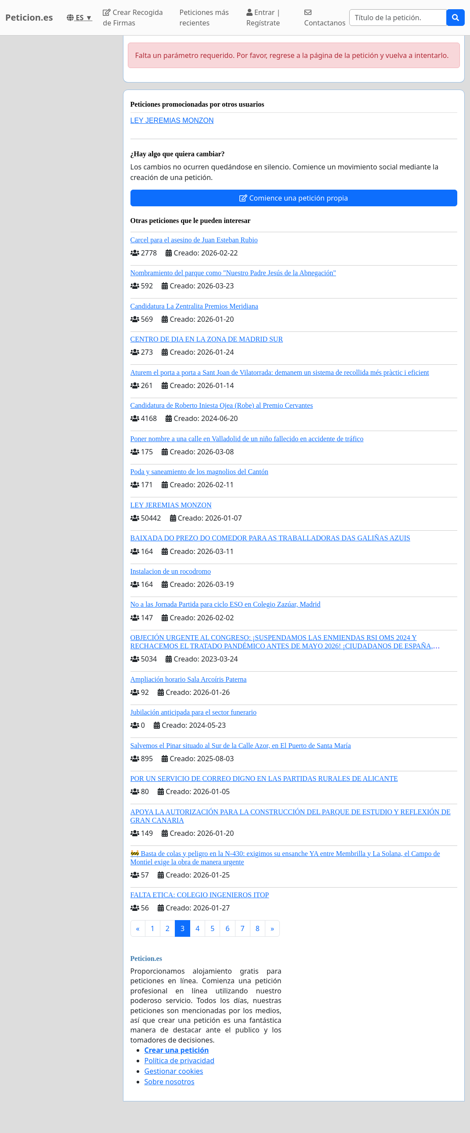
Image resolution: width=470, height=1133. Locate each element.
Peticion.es (29, 17)
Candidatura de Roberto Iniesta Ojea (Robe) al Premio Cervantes (221, 405)
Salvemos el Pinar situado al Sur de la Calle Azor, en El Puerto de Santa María (240, 745)
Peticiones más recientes (204, 17)
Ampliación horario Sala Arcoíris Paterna (188, 679)
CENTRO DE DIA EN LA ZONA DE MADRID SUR (206, 339)
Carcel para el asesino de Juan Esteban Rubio (194, 240)
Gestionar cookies (174, 1071)
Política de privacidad (180, 1060)
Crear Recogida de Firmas (133, 17)
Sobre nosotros (170, 1081)
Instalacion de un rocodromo (170, 571)
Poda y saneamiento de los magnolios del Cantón (199, 471)
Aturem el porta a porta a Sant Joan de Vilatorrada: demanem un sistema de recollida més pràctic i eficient (279, 372)
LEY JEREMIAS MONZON (172, 120)
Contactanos (325, 18)
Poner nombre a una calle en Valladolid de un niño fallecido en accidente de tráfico (247, 438)
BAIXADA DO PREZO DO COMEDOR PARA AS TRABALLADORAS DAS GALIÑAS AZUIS (270, 538)
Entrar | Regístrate (263, 17)
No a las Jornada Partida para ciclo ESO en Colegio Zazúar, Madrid (225, 604)
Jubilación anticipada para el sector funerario (193, 712)
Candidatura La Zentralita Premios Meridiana (194, 306)
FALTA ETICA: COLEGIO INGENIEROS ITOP (199, 895)
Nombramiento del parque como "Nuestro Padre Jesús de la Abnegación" (233, 273)
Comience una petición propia (293, 198)
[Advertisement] (58, 167)
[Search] (398, 17)
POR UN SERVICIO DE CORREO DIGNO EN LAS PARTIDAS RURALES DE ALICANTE (264, 778)
